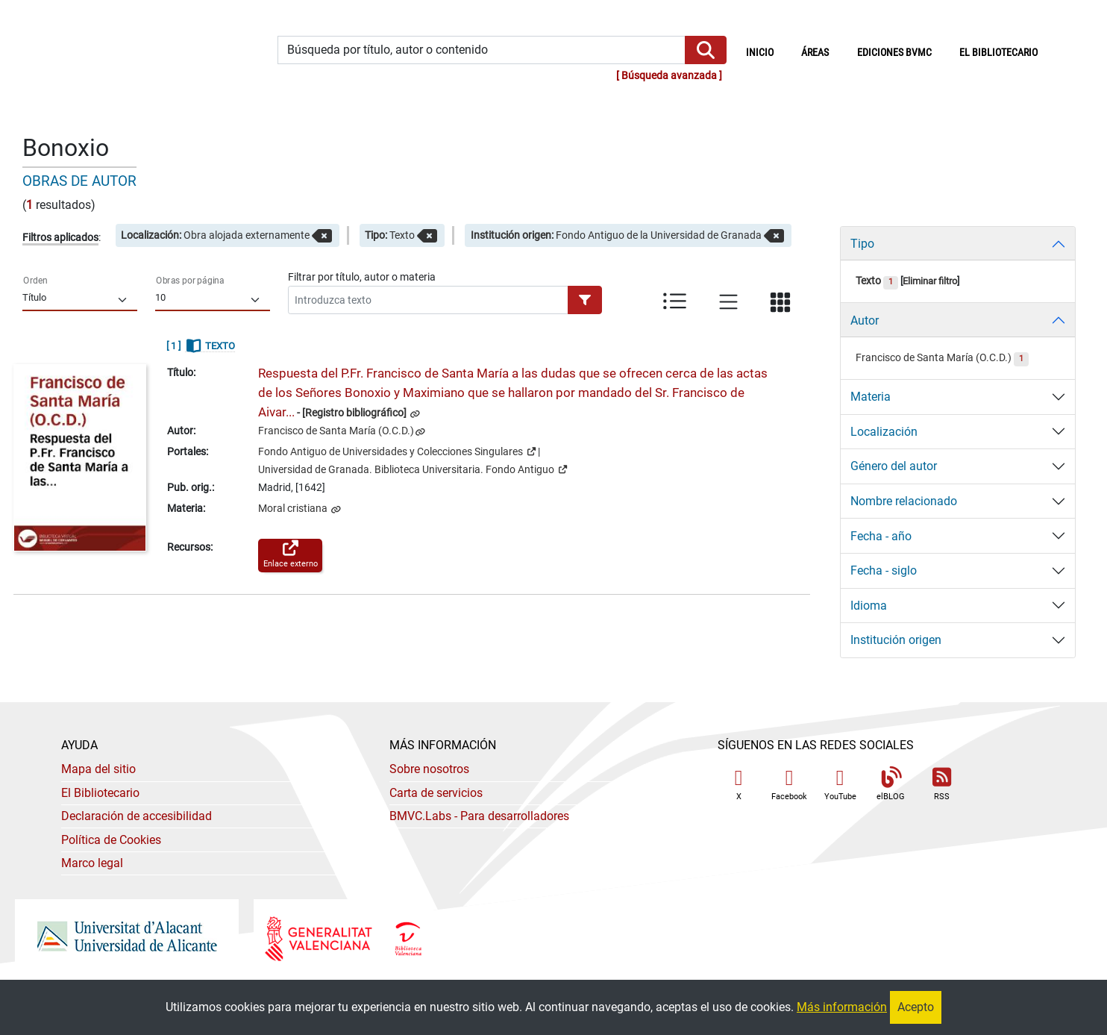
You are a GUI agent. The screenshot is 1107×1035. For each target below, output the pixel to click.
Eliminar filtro (930, 281)
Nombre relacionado (903, 501)
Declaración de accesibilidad (136, 816)
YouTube (840, 784)
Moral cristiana (294, 508)
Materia (870, 397)
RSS (941, 784)
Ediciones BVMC (894, 52)
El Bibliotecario (100, 793)
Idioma (868, 605)
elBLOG (890, 784)
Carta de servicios (436, 793)
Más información (842, 1007)
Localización (884, 432)
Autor (864, 320)
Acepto (915, 1007)
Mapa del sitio (98, 769)
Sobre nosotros (429, 769)
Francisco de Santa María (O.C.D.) (336, 431)
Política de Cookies (111, 840)
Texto (877, 281)
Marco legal (92, 863)
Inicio (767, 51)
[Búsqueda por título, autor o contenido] (481, 50)
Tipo (862, 244)
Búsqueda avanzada (669, 75)
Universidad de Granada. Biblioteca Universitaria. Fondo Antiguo (412, 468)
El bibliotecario (998, 52)
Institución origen (895, 640)
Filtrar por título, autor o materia (362, 277)
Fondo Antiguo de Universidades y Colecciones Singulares (397, 450)
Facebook (789, 784)
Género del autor (893, 466)
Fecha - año (881, 536)
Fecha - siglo (883, 570)
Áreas (815, 52)
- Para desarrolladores (479, 816)
